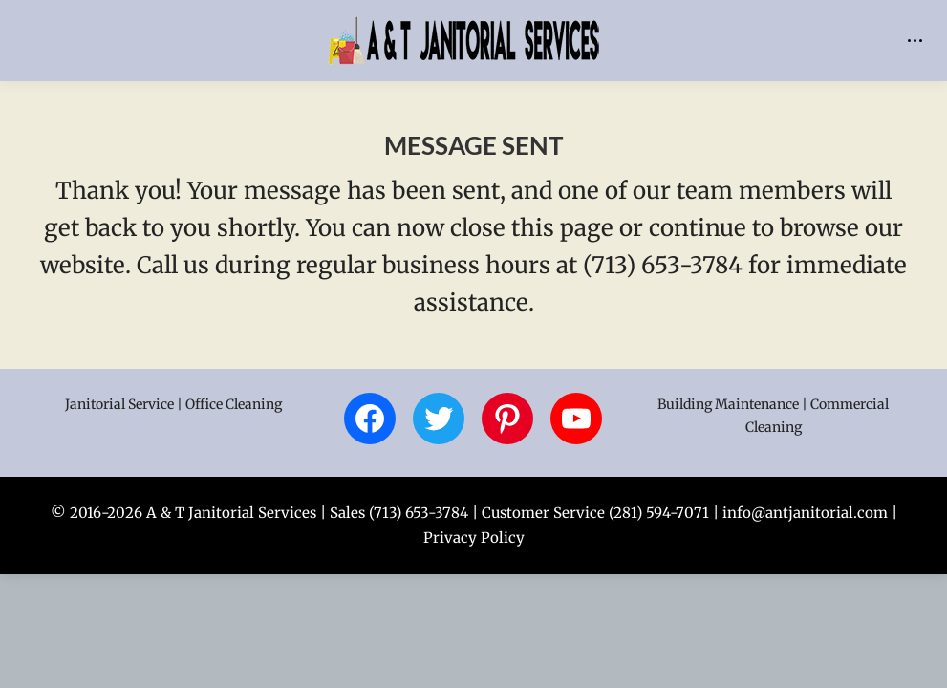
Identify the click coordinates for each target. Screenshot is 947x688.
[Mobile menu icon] (915, 40)
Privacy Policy (474, 537)
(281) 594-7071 (659, 513)
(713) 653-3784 (418, 513)
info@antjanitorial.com (805, 513)
